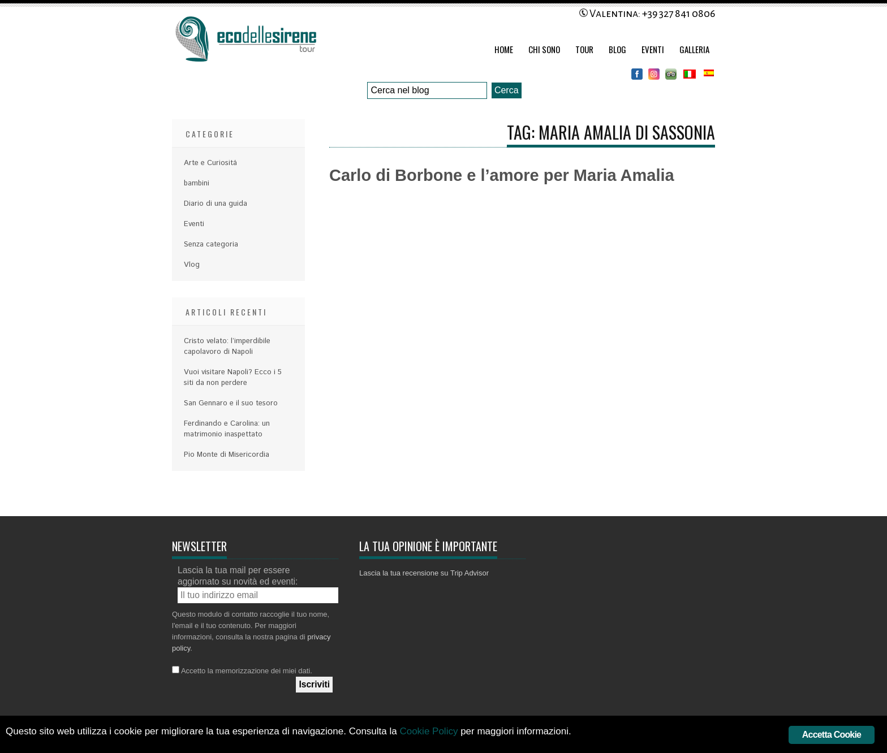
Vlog (192, 264)
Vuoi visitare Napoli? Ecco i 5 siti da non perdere (233, 377)
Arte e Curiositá (210, 163)
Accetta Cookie (831, 734)
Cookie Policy (428, 731)
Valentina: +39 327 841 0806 (647, 13)
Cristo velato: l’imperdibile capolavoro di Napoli (227, 346)
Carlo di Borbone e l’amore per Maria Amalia (501, 175)
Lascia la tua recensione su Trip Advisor (424, 573)
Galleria (694, 49)
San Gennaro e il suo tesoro (231, 403)
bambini (196, 183)
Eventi (652, 49)
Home (503, 49)
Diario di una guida (215, 203)
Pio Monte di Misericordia (226, 454)
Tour (584, 49)
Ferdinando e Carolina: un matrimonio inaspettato (227, 429)
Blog (617, 49)
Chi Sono (544, 49)
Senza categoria (211, 244)
